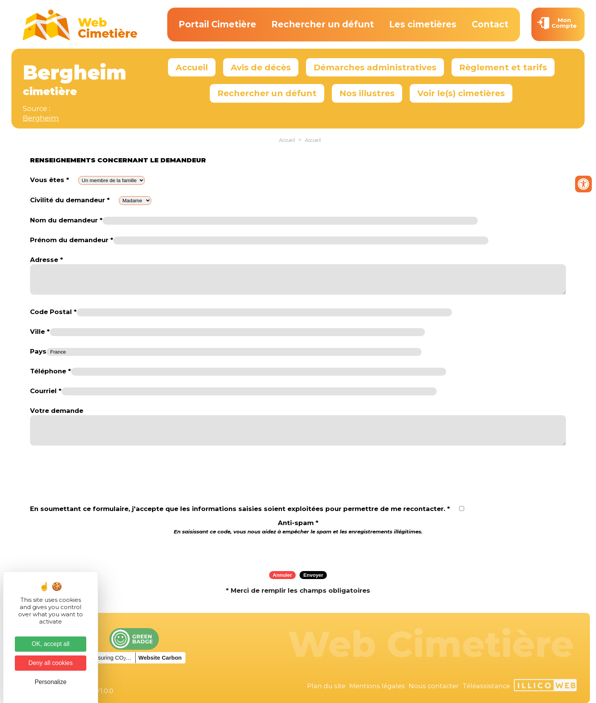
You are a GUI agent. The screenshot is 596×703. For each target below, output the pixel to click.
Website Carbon (160, 657)
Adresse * (46, 259)
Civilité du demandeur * (70, 200)
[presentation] (298, 550)
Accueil (192, 67)
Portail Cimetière (217, 24)
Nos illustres (367, 93)
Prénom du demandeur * (71, 240)
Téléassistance (486, 686)
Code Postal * (53, 312)
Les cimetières (423, 24)
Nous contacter (434, 686)
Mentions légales (377, 686)
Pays (38, 351)
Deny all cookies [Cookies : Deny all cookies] (51, 663)
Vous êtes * (49, 180)
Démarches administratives (375, 67)
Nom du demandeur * (66, 220)
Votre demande (56, 410)
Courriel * (46, 391)
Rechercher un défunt (322, 24)
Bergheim (41, 118)
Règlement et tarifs (503, 67)
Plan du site (326, 686)
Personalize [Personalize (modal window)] (51, 682)
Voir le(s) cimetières (461, 93)
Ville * (40, 331)
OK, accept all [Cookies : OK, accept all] (51, 644)
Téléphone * (50, 371)
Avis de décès (261, 67)
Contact (490, 24)
